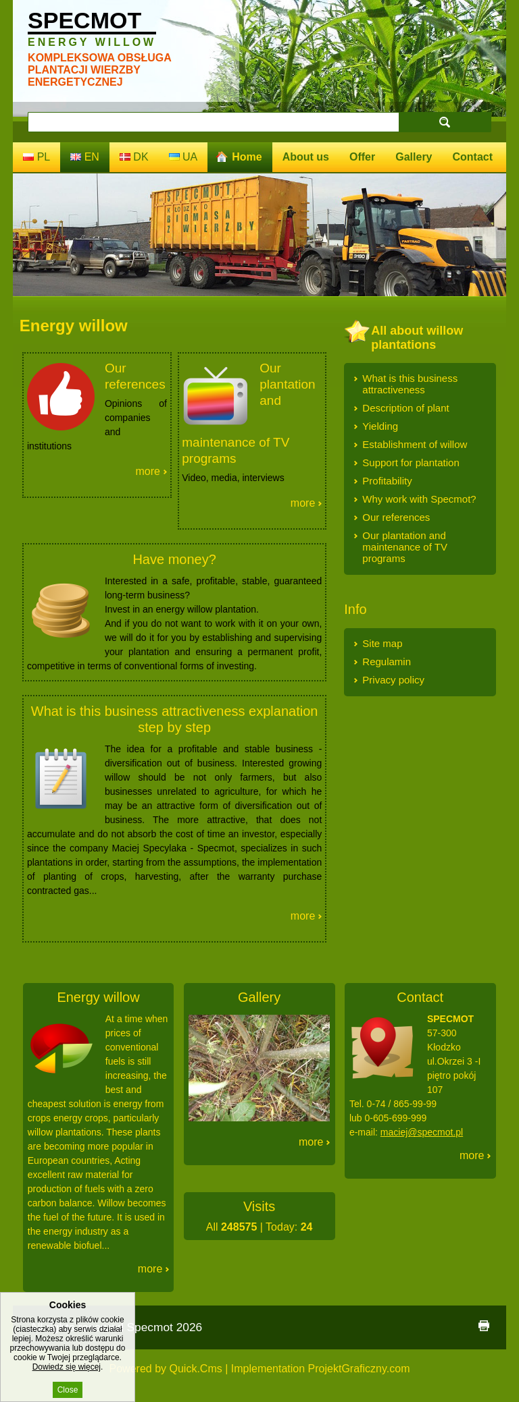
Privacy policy (393, 679)
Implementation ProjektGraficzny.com (320, 1368)
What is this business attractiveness (410, 383)
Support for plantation (410, 462)
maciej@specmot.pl (421, 1132)
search (444, 122)
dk (134, 157)
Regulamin (386, 661)
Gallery (413, 157)
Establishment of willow (414, 444)
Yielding (380, 426)
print (483, 1325)
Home (247, 157)
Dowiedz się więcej (66, 1376)
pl (36, 157)
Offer (362, 157)
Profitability (387, 480)
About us (305, 157)
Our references (396, 517)
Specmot (92, 27)
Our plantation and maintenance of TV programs (404, 547)
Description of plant (405, 408)
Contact (473, 157)
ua (183, 157)
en (84, 157)
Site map (382, 643)
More (147, 471)
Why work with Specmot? (419, 499)
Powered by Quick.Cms (165, 1368)
